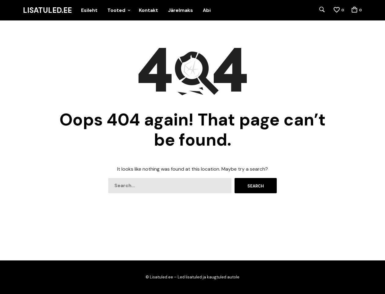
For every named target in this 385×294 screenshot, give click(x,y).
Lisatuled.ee (47, 10)
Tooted (116, 10)
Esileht (89, 10)
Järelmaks (180, 10)
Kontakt (148, 10)
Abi (207, 10)
